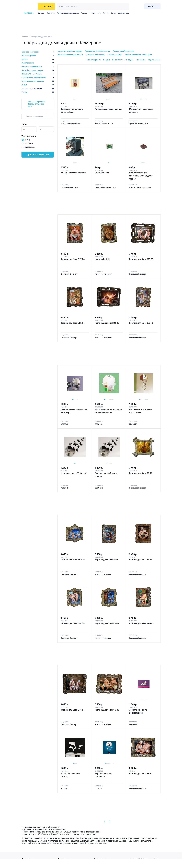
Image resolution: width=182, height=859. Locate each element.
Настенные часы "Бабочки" (73, 473)
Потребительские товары (121, 13)
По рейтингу (117, 60)
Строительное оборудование (37, 77)
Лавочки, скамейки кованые (108, 109)
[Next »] (121, 821)
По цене (106, 60)
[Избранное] (134, 6)
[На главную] (28, 6)
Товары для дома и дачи (91, 13)
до (41, 129)
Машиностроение (37, 55)
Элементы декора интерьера (70, 51)
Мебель (37, 59)
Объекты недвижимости (37, 66)
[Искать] (126, 6)
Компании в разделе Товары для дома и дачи (36, 104)
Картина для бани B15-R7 (73, 710)
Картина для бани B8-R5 (140, 559)
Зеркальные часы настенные (103, 775)
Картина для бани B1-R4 (140, 773)
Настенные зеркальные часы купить (140, 411)
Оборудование (37, 63)
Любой (27, 140)
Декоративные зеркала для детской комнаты (108, 411)
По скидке (129, 60)
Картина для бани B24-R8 (107, 323)
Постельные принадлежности (70, 54)
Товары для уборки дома (123, 51)
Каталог (41, 13)
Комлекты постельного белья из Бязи (72, 110)
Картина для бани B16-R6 (107, 710)
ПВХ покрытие (102, 173)
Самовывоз (30, 147)
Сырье (105, 13)
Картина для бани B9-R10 (73, 623)
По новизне (140, 60)
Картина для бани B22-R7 (73, 323)
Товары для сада (115, 54)
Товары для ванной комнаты (97, 51)
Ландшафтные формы (95, 54)
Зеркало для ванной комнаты (70, 775)
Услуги (37, 92)
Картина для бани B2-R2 (140, 473)
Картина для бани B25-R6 (141, 323)
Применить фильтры (38, 154)
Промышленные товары (37, 74)
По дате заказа (154, 60)
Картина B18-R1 (102, 259)
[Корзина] (140, 6)
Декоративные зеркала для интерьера (74, 411)
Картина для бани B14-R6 (141, 623)
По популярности (94, 60)
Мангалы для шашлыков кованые (141, 110)
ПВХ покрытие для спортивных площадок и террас (141, 176)
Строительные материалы (68, 13)
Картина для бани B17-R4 (73, 259)
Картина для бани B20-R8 (141, 259)
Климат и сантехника (37, 52)
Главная (24, 37)
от (24, 129)
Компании (51, 13)
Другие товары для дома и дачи (138, 54)
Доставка (29, 144)
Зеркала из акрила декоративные (138, 711)
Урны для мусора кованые (73, 173)
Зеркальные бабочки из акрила (106, 474)
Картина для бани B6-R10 (73, 559)
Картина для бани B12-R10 (107, 623)
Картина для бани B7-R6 (106, 559)
